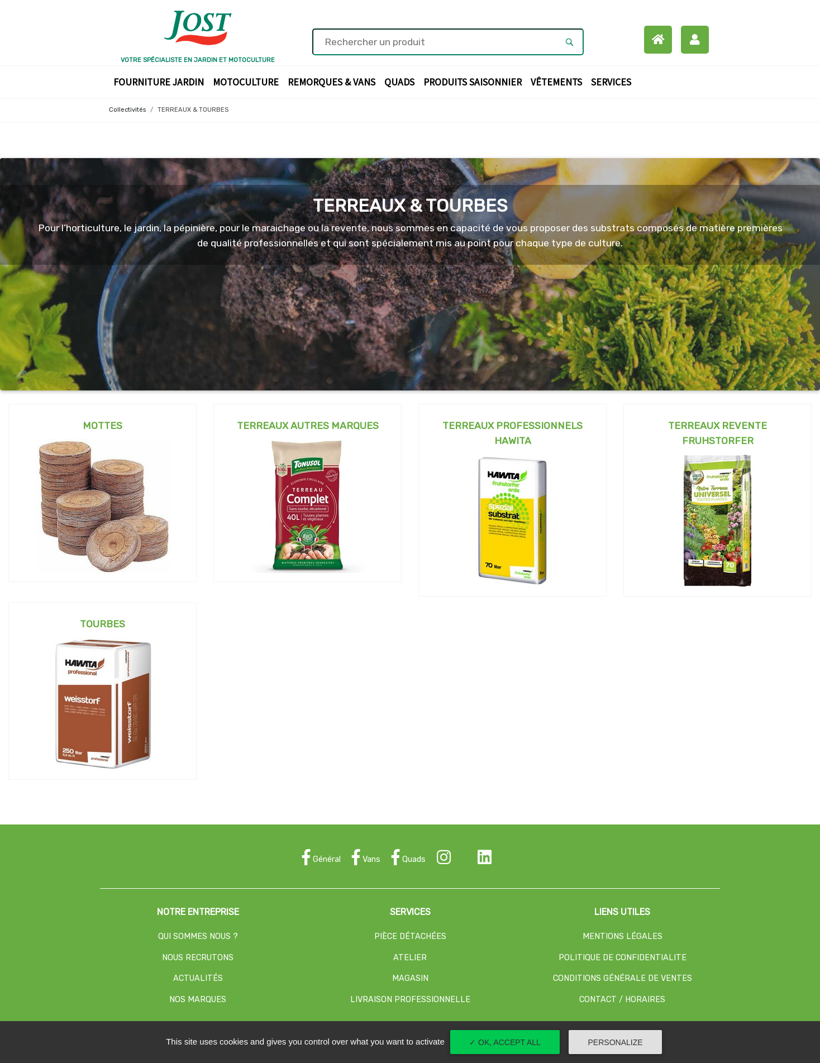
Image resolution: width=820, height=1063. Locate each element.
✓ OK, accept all (505, 1042)
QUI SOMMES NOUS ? (198, 936)
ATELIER (410, 957)
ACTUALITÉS (198, 978)
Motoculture (248, 81)
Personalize (615, 1042)
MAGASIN (410, 978)
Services (613, 81)
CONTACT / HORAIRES (622, 999)
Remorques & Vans (334, 81)
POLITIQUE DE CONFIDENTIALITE (622, 957)
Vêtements (559, 81)
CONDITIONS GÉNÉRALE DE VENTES (622, 978)
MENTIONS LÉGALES (622, 936)
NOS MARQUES (197, 999)
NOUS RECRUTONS (197, 957)
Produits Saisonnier (474, 81)
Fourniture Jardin (160, 81)
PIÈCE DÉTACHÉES (410, 936)
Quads (401, 81)
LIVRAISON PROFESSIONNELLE (410, 999)
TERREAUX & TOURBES (193, 109)
